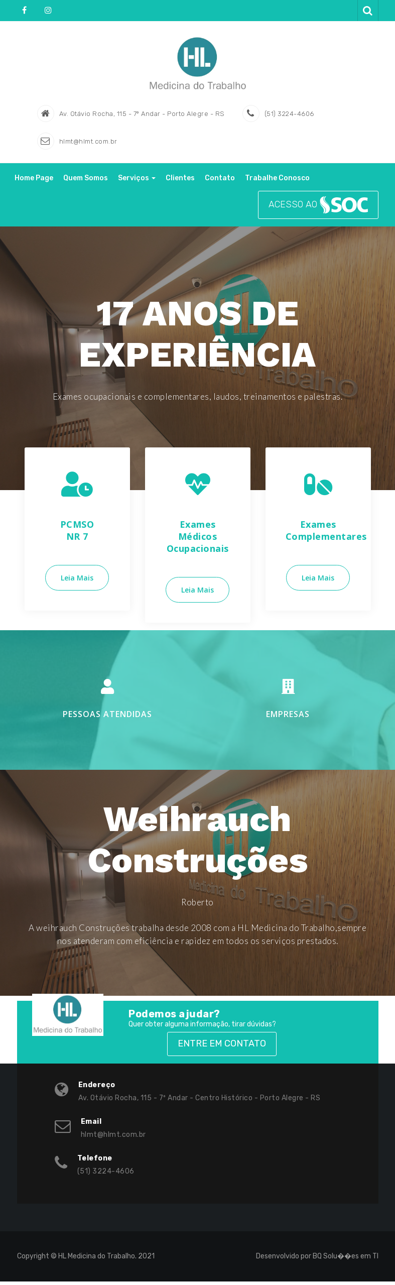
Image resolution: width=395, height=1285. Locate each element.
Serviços (137, 181)
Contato (220, 181)
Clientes (180, 181)
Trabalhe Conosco (277, 181)
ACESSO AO (318, 208)
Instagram (48, 10)
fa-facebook (25, 10)
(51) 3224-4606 (289, 117)
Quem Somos (85, 181)
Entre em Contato (222, 1047)
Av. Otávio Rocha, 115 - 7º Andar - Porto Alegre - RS (142, 117)
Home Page (34, 181)
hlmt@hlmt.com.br (88, 145)
